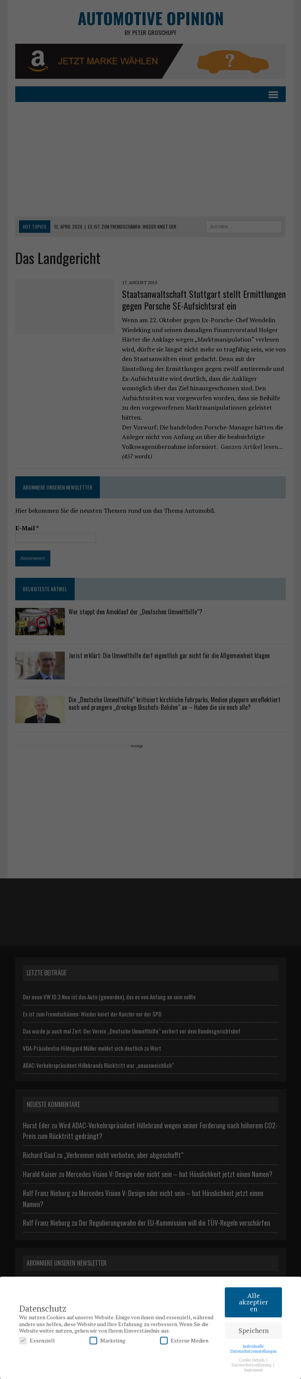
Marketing (107, 1340)
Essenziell (37, 1340)
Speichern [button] (254, 1330)
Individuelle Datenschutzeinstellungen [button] (254, 1349)
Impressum (253, 1370)
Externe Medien (184, 1340)
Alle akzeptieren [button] (253, 1302)
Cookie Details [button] (252, 1360)
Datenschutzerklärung (252, 1365)
